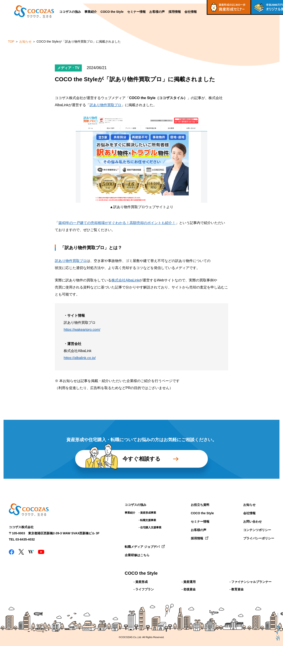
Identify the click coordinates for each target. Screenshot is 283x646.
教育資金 (237, 589)
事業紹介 (90, 11)
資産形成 (141, 581)
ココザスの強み (70, 11)
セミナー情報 (136, 11)
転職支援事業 (148, 520)
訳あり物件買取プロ (105, 105)
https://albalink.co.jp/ (80, 358)
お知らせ (249, 505)
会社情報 (190, 11)
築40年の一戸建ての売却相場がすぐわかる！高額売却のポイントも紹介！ (117, 223)
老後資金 (189, 589)
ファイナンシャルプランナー (251, 581)
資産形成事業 (148, 512)
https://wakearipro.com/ (82, 329)
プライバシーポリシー (258, 538)
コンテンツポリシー (257, 530)
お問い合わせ (252, 521)
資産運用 (189, 581)
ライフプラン (144, 589)
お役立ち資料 (200, 505)
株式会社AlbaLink (125, 280)
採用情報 (174, 11)
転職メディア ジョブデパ (142, 546)
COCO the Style (112, 11)
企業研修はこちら (137, 555)
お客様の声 (157, 11)
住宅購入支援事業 (150, 527)
